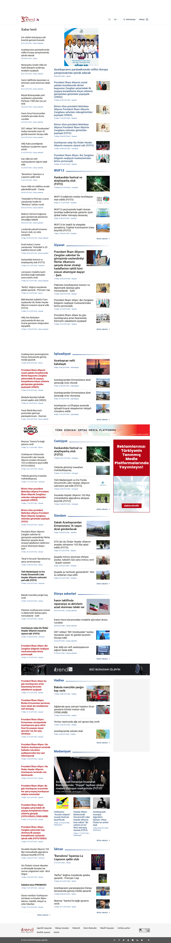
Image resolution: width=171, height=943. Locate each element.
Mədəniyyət (62, 751)
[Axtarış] (109, 19)
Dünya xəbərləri (65, 593)
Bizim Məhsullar (90, 928)
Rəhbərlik (76, 928)
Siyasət (59, 245)
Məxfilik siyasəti (43, 932)
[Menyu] (144, 19)
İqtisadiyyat (62, 354)
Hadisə (59, 680)
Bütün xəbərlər (102, 239)
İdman (58, 849)
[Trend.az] (30, 19)
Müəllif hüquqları (107, 928)
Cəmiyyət (60, 441)
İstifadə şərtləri (124, 928)
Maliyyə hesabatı (62, 928)
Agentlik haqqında (44, 928)
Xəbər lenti (29, 29)
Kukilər (56, 932)
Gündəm (60, 515)
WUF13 (59, 170)
